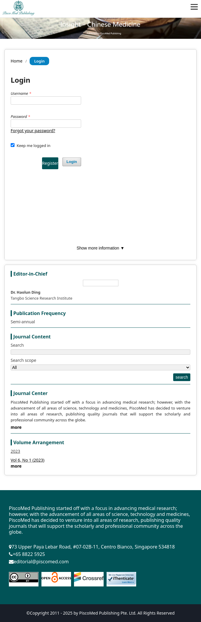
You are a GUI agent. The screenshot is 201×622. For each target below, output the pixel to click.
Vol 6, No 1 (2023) (27, 460)
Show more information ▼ (101, 248)
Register (50, 163)
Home (16, 61)
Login (72, 161)
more (16, 427)
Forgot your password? (33, 130)
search (182, 377)
